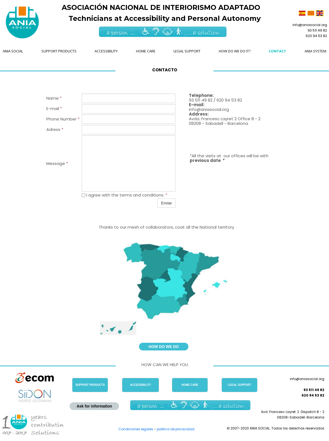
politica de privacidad (175, 429)
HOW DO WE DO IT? (235, 51)
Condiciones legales (135, 429)
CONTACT (277, 51)
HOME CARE (145, 51)
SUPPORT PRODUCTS (58, 51)
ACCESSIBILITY (106, 51)
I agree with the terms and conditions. (124, 195)
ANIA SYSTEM (315, 51)
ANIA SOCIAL (13, 51)
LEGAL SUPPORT (187, 51)
